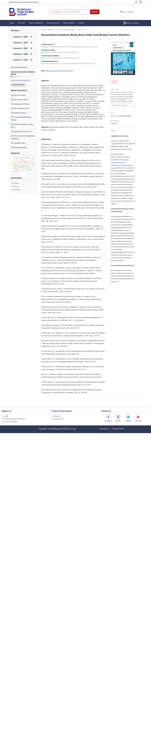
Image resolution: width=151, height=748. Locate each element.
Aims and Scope (18, 95)
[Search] (69, 11)
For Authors (15, 186)
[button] (94, 11)
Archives (51, 30)
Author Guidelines (36, 23)
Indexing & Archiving (20, 104)
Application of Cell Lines (21, 131)
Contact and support (11, 422)
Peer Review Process (20, 108)
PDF (115, 82)
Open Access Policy (19, 100)
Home (11, 23)
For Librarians (15, 190)
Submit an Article (132, 23)
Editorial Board (68, 23)
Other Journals (58, 419)
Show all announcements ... (21, 80)
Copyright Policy (18, 143)
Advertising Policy (19, 147)
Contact (81, 23)
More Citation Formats (119, 105)
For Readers (15, 183)
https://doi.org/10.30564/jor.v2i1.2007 (59, 71)
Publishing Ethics (18, 113)
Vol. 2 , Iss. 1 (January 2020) (65, 30)
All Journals (57, 416)
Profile (6, 416)
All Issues (21, 23)
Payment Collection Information (14, 419)
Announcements (53, 23)
